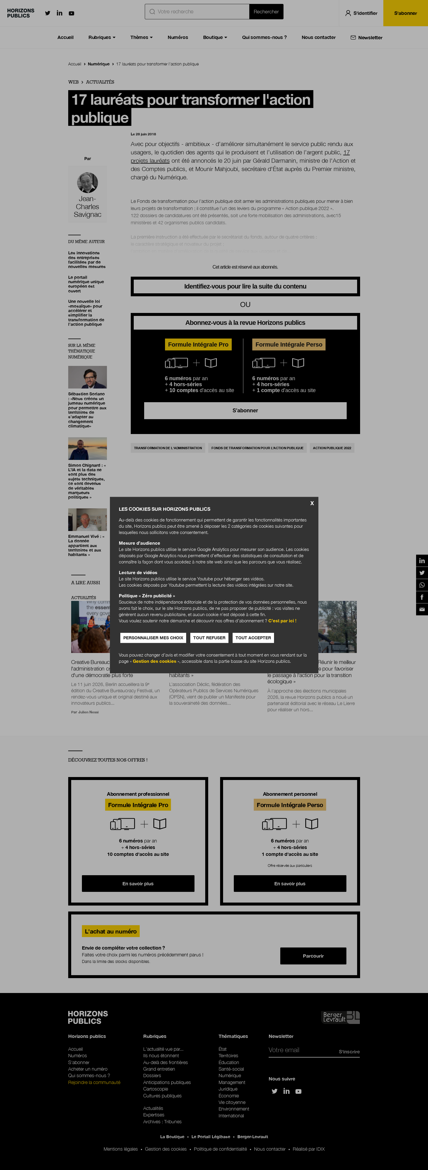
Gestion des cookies (154, 661)
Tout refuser (209, 637)
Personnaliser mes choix (153, 637)
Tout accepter (253, 637)
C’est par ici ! (282, 620)
